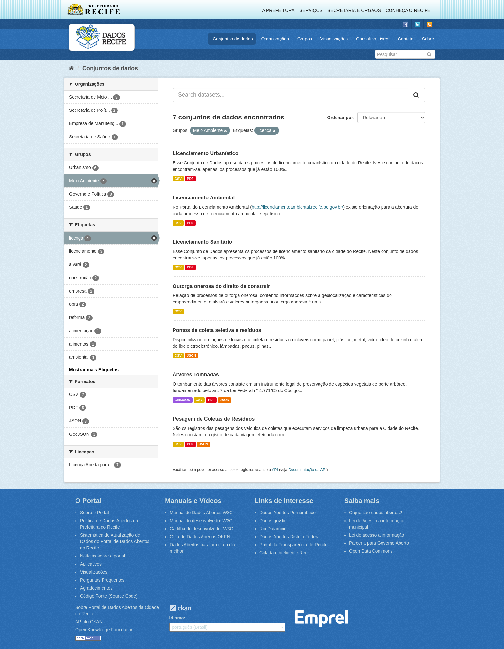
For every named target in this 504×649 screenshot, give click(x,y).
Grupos (304, 38)
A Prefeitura (278, 10)
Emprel (321, 618)
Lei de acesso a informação (376, 535)
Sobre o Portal (94, 512)
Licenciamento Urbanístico (206, 153)
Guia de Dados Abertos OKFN (200, 536)
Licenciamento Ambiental (204, 197)
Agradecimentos (96, 588)
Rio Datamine (273, 528)
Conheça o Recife (408, 10)
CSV (178, 178)
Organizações (275, 38)
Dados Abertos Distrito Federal (290, 536)
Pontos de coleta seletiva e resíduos (217, 330)
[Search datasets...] (290, 95)
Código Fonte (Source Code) (109, 596)
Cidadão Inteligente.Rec (283, 552)
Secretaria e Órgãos (354, 10)
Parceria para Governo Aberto (379, 543)
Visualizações (334, 38)
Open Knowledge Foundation (104, 629)
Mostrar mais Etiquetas (94, 369)
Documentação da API (307, 470)
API (275, 470)
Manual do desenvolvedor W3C (201, 520)
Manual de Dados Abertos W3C (201, 512)
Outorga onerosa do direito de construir (221, 286)
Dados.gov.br (272, 520)
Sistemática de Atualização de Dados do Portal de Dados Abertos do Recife (114, 541)
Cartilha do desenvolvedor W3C (201, 528)
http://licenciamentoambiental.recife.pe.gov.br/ (297, 207)
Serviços (311, 10)
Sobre (428, 38)
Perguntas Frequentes (102, 580)
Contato (406, 38)
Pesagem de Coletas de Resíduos (214, 419)
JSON (191, 355)
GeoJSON (182, 400)
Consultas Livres (373, 38)
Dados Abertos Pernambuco (287, 512)
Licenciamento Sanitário (202, 242)
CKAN (180, 608)
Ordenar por (340, 117)
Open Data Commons (370, 551)
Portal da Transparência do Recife (293, 544)
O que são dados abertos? (375, 512)
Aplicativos (91, 563)
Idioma (176, 617)
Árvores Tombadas (196, 374)
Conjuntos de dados (233, 38)
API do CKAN (89, 621)
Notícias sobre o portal (102, 555)
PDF (190, 178)
